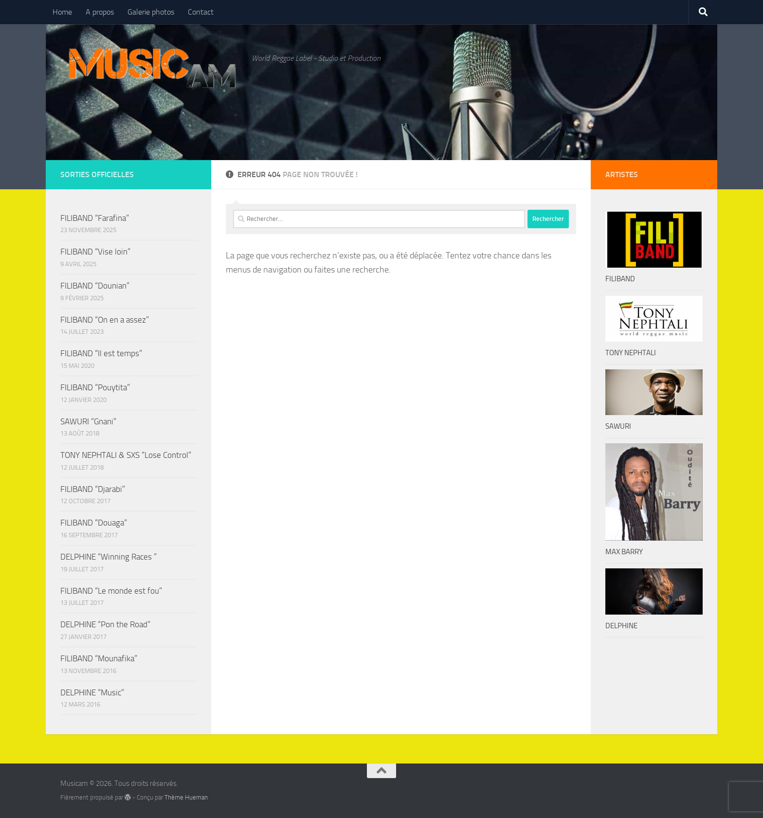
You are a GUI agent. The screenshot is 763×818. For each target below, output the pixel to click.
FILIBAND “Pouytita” (95, 387)
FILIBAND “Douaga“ (93, 522)
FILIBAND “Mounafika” (98, 658)
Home (62, 12)
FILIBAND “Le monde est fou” (111, 591)
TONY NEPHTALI (630, 352)
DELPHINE (621, 625)
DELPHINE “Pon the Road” (105, 624)
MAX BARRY (624, 551)
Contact (201, 12)
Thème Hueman (186, 797)
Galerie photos (150, 12)
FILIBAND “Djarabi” (92, 489)
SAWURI (618, 426)
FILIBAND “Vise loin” (95, 251)
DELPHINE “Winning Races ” (108, 557)
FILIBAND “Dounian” (94, 286)
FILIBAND (620, 278)
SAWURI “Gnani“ (88, 421)
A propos (100, 12)
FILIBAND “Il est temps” (101, 353)
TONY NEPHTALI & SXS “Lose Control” (125, 455)
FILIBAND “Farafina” (94, 218)
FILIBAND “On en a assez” (104, 320)
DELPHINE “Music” (92, 692)
